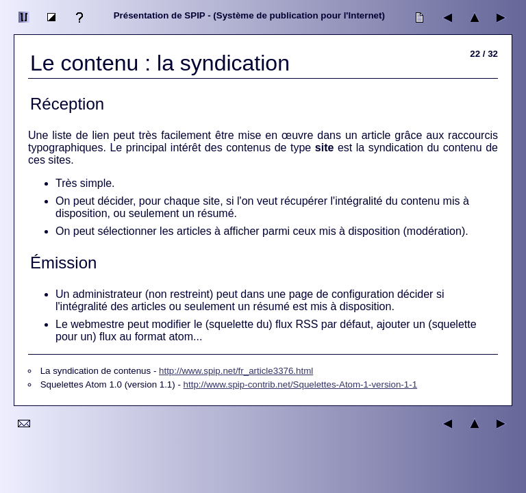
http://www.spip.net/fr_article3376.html (236, 371)
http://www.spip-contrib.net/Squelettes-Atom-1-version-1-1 (301, 384)
